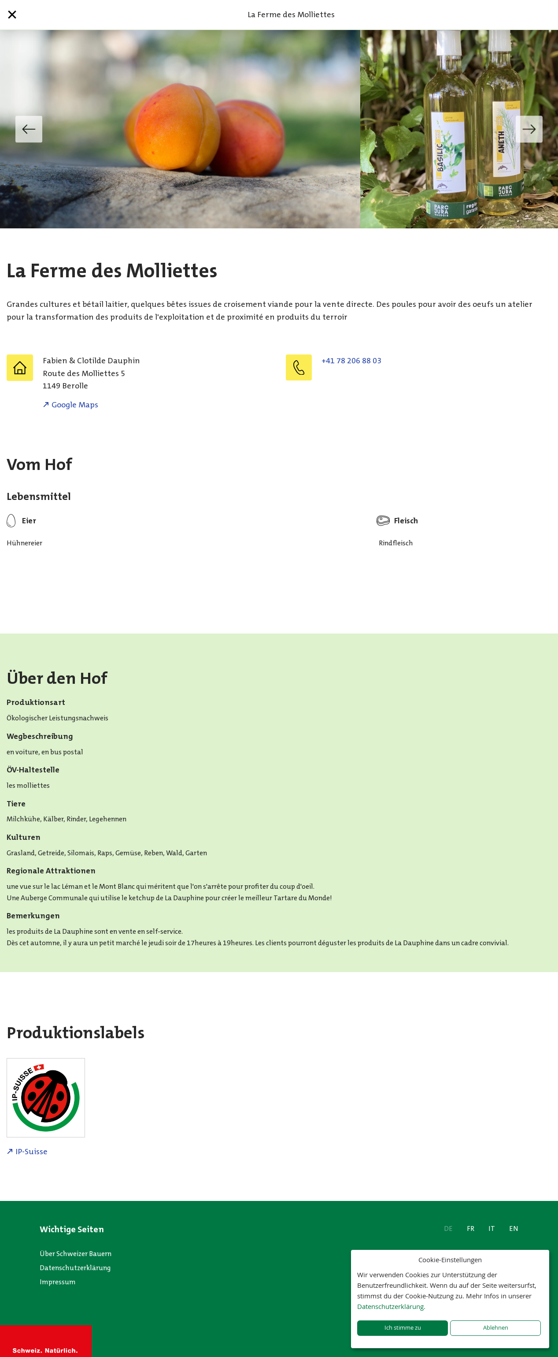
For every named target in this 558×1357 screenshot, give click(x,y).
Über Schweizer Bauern (75, 1253)
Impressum (58, 1281)
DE (448, 1228)
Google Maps (75, 404)
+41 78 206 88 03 (351, 360)
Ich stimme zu (402, 1327)
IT (491, 1228)
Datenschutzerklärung (75, 1267)
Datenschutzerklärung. (391, 1306)
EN (513, 1228)
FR (470, 1228)
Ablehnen (495, 1327)
